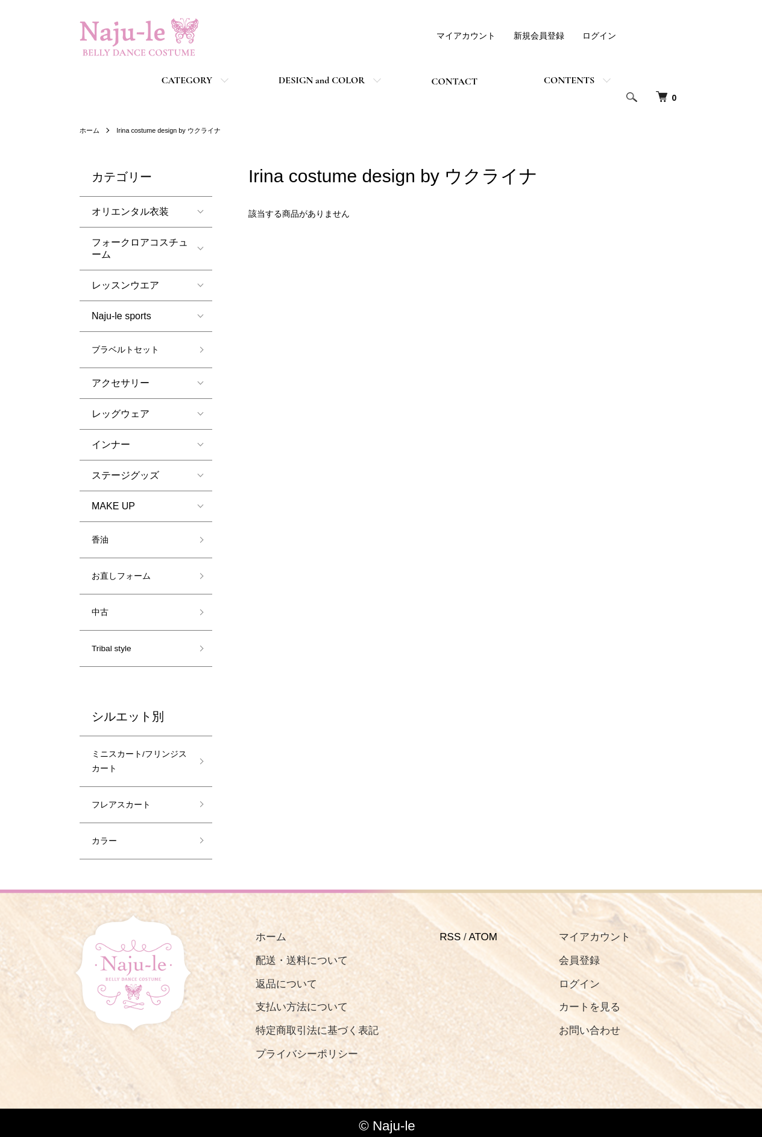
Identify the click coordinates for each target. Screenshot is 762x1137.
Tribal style (115, 644)
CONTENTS (569, 80)
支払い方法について (294, 1001)
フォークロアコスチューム (140, 248)
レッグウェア (121, 412)
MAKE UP (113, 505)
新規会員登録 (539, 35)
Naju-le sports (121, 316)
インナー (111, 443)
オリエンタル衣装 (135, 211)
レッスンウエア (125, 285)
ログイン (599, 35)
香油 (101, 538)
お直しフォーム (125, 573)
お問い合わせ (568, 1024)
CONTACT (454, 81)
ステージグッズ (125, 474)
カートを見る (568, 1001)
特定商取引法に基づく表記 (309, 1024)
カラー (106, 835)
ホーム (90, 130)
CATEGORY (187, 80)
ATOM (469, 930)
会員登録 (558, 954)
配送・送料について (294, 954)
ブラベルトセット (130, 349)
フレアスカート (125, 800)
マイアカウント (466, 35)
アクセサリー (121, 382)
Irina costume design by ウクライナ (175, 130)
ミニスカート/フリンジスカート (136, 756)
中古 (101, 609)
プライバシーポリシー (299, 1047)
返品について (279, 977)
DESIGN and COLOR (322, 80)
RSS (436, 930)
